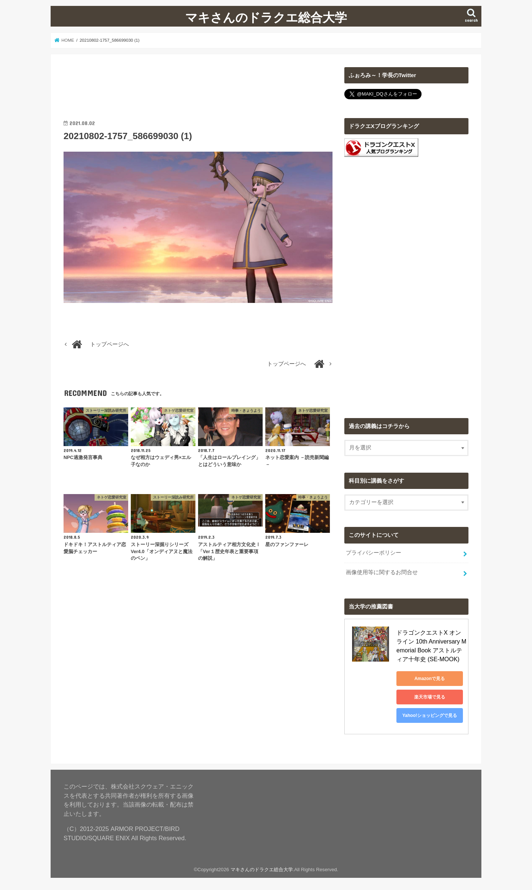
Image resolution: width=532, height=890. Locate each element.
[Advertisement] (198, 83)
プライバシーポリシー (373, 553)
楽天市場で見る (429, 697)
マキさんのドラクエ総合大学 (266, 17)
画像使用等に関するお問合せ (382, 572)
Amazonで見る (430, 678)
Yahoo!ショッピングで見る (429, 715)
